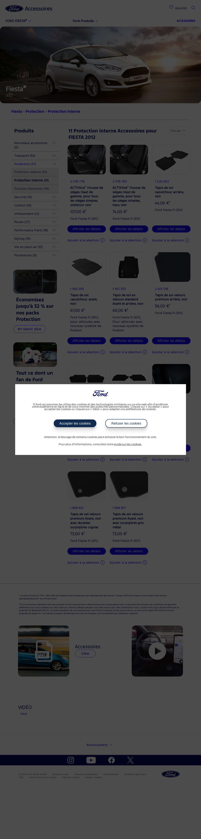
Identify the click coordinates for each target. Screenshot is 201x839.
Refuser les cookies (126, 423)
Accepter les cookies (75, 423)
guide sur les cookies (127, 444)
